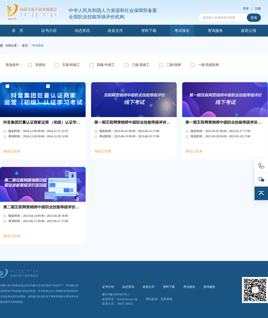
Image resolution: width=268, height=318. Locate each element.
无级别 (36, 65)
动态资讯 (82, 31)
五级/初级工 (67, 65)
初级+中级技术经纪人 (66, 86)
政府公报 (248, 31)
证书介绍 (48, 31)
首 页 (17, 31)
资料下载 (148, 31)
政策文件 (115, 31)
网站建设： (153, 299)
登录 (246, 8)
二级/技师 (170, 65)
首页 (25, 45)
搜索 (253, 17)
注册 (258, 8)
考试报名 (182, 31)
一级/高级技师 (205, 65)
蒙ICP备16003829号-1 (116, 294)
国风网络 (166, 299)
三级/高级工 (136, 65)
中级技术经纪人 (20, 86)
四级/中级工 (102, 65)
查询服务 (215, 31)
